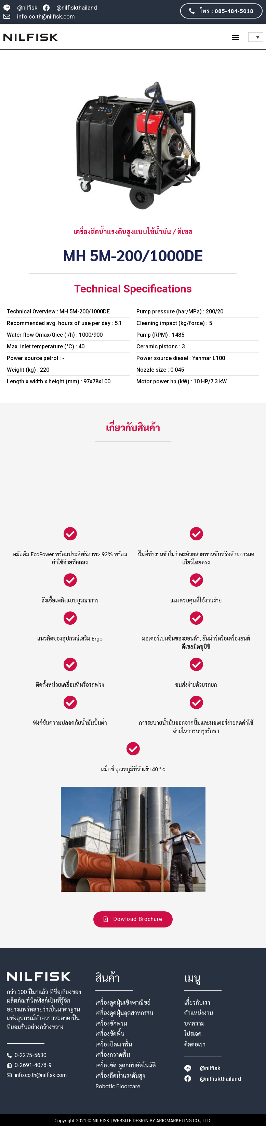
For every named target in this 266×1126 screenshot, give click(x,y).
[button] (235, 37)
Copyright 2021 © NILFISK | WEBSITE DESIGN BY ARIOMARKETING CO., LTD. (133, 1120)
